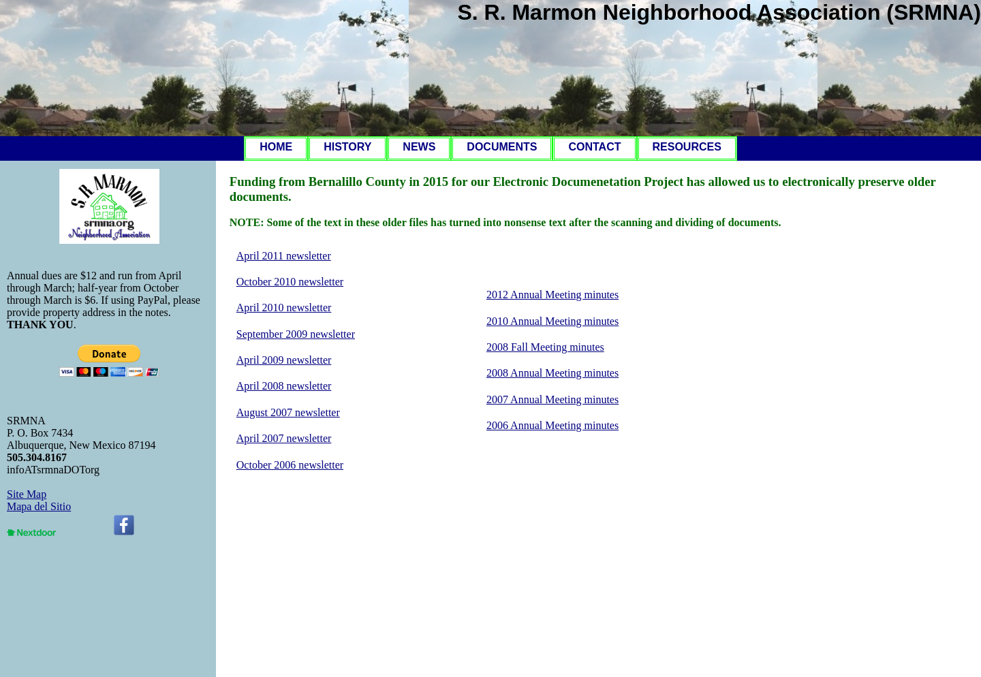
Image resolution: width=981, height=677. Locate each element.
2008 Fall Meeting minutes (545, 347)
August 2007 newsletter (288, 412)
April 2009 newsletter (284, 360)
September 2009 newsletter (295, 334)
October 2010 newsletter (289, 281)
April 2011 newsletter (283, 256)
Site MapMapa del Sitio (39, 500)
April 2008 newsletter (284, 386)
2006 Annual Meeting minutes (552, 425)
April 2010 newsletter (284, 307)
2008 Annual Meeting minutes (552, 373)
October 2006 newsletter (289, 465)
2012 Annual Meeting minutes (552, 294)
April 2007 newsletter (284, 438)
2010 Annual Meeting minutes (552, 321)
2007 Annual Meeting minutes (552, 399)
